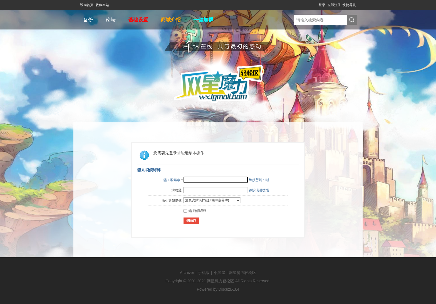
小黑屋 (219, 272)
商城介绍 (171, 20)
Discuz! (225, 289)
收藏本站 (102, 5)
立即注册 (334, 5)
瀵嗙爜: (177, 190)
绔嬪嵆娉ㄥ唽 (259, 180)
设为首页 (86, 5)
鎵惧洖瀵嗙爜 (259, 190)
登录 (322, 5)
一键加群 (203, 20)
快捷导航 (349, 5)
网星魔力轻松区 (242, 272)
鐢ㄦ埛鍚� (172, 180)
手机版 (204, 272)
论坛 (111, 20)
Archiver (187, 272)
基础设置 (138, 20)
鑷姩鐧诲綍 (195, 211)
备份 (88, 20)
